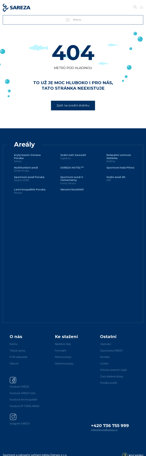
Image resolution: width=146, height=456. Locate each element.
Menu (73, 20)
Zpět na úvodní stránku (73, 105)
